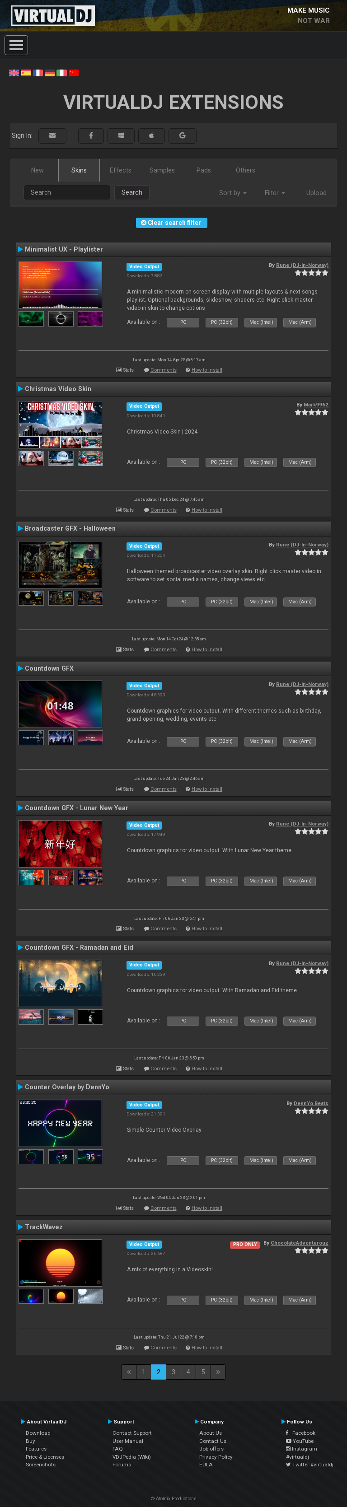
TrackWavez (44, 1227)
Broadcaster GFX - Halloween (70, 528)
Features (36, 1449)
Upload (316, 192)
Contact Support (132, 1433)
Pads (204, 170)
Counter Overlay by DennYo (67, 1087)
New (37, 170)
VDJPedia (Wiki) (132, 1457)
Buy (30, 1441)
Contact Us (212, 1441)
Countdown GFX (49, 668)
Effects (120, 170)
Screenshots (41, 1464)
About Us (210, 1433)
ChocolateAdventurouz (299, 1243)
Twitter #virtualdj (309, 1464)
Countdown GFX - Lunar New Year (76, 808)
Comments (163, 370)
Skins (79, 170)
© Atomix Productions (174, 1499)
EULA (206, 1464)
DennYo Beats (311, 1103)
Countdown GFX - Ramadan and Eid (79, 947)
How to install (207, 370)
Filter (275, 192)
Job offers (211, 1449)
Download (38, 1433)
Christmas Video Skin (58, 388)
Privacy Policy (216, 1457)
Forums (122, 1464)
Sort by (233, 192)
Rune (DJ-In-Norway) (302, 265)
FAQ (118, 1449)
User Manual (128, 1441)
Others (245, 170)
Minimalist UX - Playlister (64, 249)
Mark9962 (316, 404)
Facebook (300, 1433)
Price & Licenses (45, 1457)
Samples (162, 170)
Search (132, 192)
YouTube (300, 1441)
